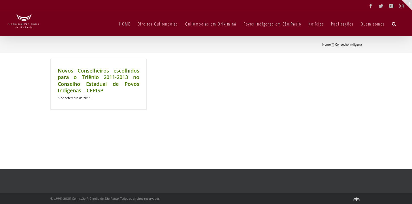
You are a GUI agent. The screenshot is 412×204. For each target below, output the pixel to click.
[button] (401, 23)
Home (326, 44)
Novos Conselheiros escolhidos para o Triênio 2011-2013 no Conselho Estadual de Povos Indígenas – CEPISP (98, 80)
